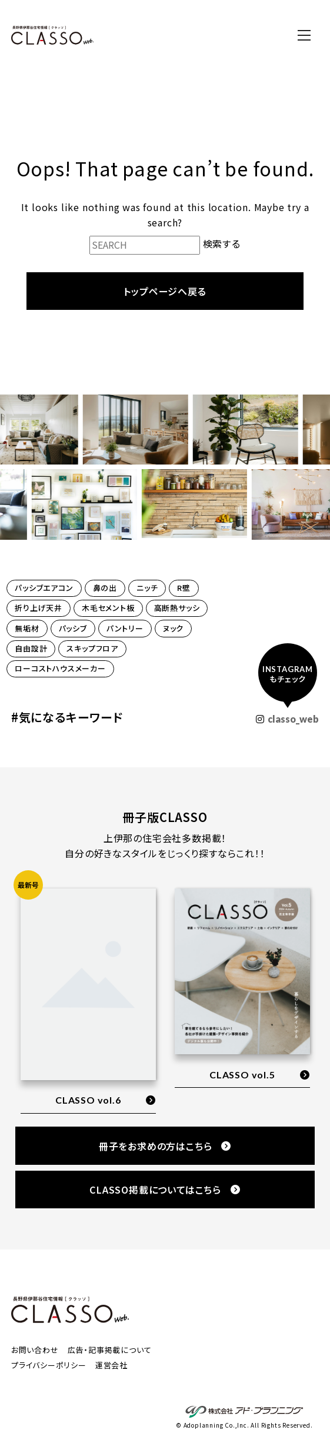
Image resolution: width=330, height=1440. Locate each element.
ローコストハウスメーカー (60, 668)
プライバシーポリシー (48, 1365)
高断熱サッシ (177, 607)
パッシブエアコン (44, 587)
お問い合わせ (35, 1349)
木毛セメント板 (108, 607)
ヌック (173, 628)
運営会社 (111, 1365)
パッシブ (73, 628)
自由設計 (31, 648)
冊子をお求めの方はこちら (165, 1146)
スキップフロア (92, 648)
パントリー (125, 628)
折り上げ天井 (38, 607)
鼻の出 (105, 587)
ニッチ (147, 587)
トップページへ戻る (165, 291)
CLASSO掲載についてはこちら (165, 1189)
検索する (222, 243)
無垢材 (27, 628)
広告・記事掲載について (110, 1349)
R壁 (184, 587)
